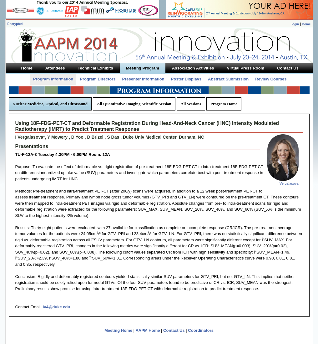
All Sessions (191, 103)
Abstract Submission (228, 79)
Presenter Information (143, 79)
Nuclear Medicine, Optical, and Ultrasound (50, 103)
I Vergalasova (288, 183)
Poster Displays (186, 79)
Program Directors (97, 79)
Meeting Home (118, 330)
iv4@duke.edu (56, 307)
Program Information (53, 79)
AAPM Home (147, 330)
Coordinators (201, 330)
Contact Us (174, 330)
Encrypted (15, 24)
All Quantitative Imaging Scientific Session (134, 103)
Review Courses (270, 79)
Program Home (223, 103)
